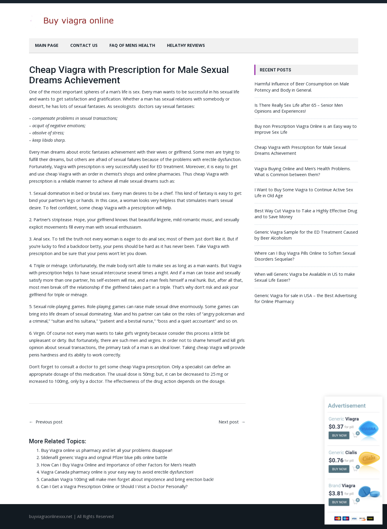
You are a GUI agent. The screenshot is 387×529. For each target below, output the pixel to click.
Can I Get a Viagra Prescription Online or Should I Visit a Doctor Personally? (114, 486)
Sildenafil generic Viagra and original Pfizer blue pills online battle (104, 457)
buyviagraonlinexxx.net (50, 516)
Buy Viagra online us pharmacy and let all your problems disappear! (106, 450)
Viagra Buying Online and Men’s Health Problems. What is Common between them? (302, 171)
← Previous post (46, 422)
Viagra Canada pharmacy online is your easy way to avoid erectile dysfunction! (117, 472)
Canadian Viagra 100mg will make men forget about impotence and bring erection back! (127, 479)
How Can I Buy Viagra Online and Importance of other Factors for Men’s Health (118, 465)
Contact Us (84, 45)
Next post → (232, 422)
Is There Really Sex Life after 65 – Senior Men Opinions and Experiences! (298, 108)
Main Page (46, 45)
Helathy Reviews (186, 45)
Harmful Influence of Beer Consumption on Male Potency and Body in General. (301, 87)
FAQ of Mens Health (132, 45)
